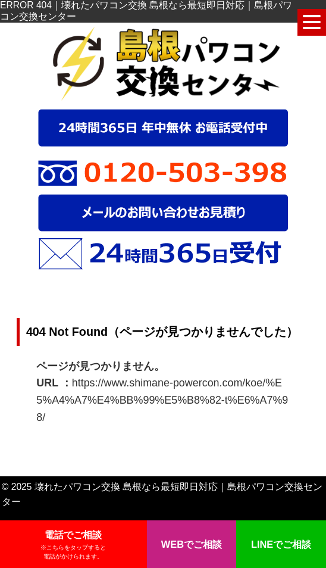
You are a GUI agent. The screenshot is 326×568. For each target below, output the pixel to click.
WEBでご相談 (191, 544)
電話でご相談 (73, 545)
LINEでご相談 (281, 544)
